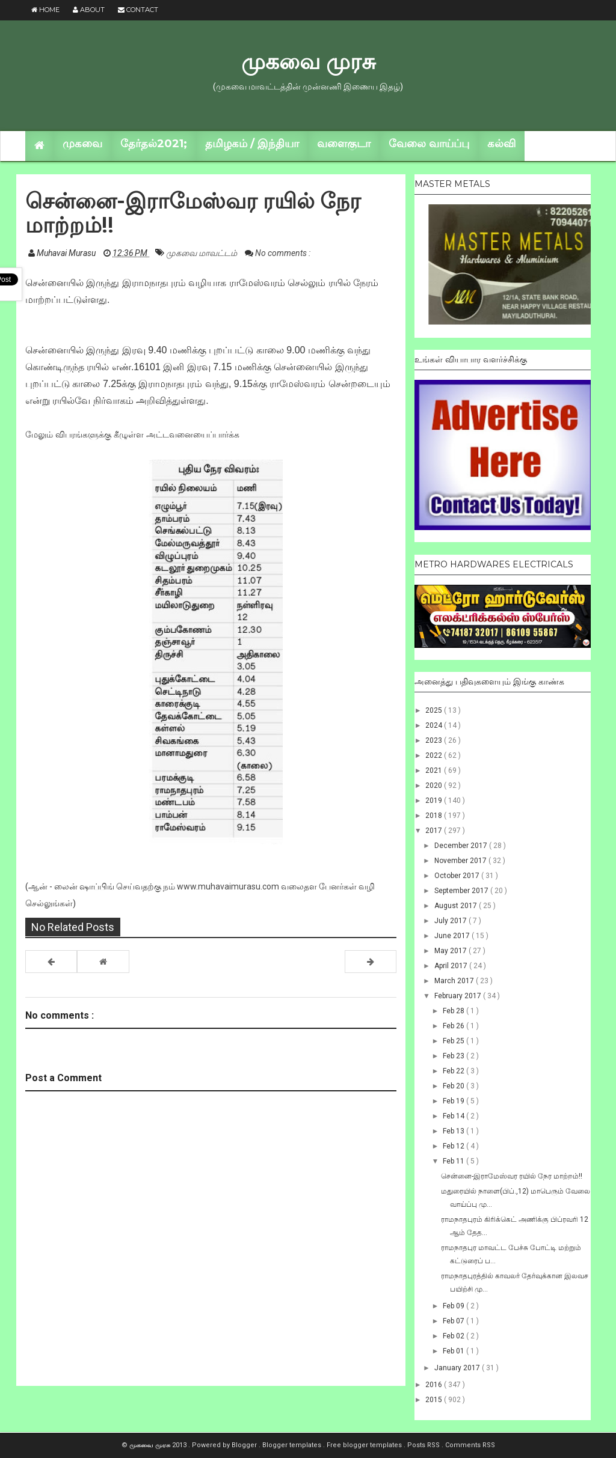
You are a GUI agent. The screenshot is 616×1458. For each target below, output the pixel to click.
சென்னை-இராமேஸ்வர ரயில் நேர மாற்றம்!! (511, 1176)
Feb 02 (454, 1336)
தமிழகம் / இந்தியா (252, 143)
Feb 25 (454, 1041)
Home (45, 9)
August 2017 (456, 905)
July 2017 (451, 921)
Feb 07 (454, 1321)
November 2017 (461, 860)
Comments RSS (470, 1445)
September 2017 (462, 890)
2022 (434, 755)
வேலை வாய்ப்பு (429, 143)
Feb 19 (454, 1101)
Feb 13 (454, 1131)
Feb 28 (454, 1011)
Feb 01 (454, 1351)
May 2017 (451, 951)
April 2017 (451, 966)
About (89, 9)
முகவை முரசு (308, 61)
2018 (434, 815)
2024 (434, 725)
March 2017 (455, 981)
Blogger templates (292, 1445)
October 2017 (457, 875)
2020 (434, 785)
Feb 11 (454, 1161)
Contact (138, 9)
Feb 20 (454, 1086)
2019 (434, 800)
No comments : (282, 253)
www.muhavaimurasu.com (228, 886)
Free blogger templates (365, 1445)
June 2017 (453, 936)
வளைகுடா (344, 143)
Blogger (245, 1445)
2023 (434, 740)
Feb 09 (454, 1306)
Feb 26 (454, 1026)
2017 (434, 830)
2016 (434, 1384)
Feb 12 (454, 1146)
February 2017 (458, 996)
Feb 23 (454, 1056)
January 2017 (458, 1368)
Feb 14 (454, 1116)
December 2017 (461, 845)
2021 (434, 770)
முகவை (82, 143)
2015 (434, 1399)
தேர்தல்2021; (153, 143)
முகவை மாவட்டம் (202, 253)
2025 (434, 710)
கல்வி (501, 143)
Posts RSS (424, 1445)
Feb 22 (454, 1071)
